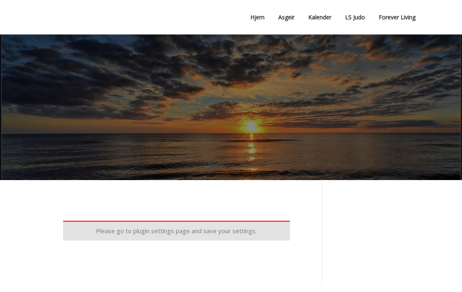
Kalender (319, 17)
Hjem (257, 17)
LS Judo (355, 17)
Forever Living (397, 17)
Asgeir (286, 17)
